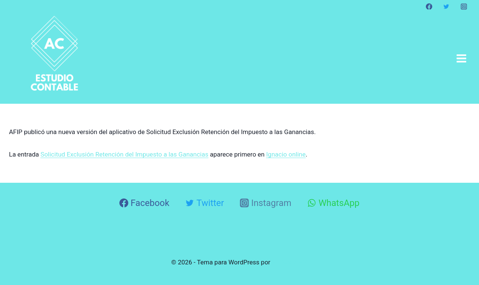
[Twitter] (446, 6)
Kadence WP (290, 262)
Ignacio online (286, 154)
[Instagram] (463, 6)
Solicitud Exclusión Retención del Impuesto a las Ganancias (124, 154)
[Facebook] (429, 6)
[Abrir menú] (461, 58)
